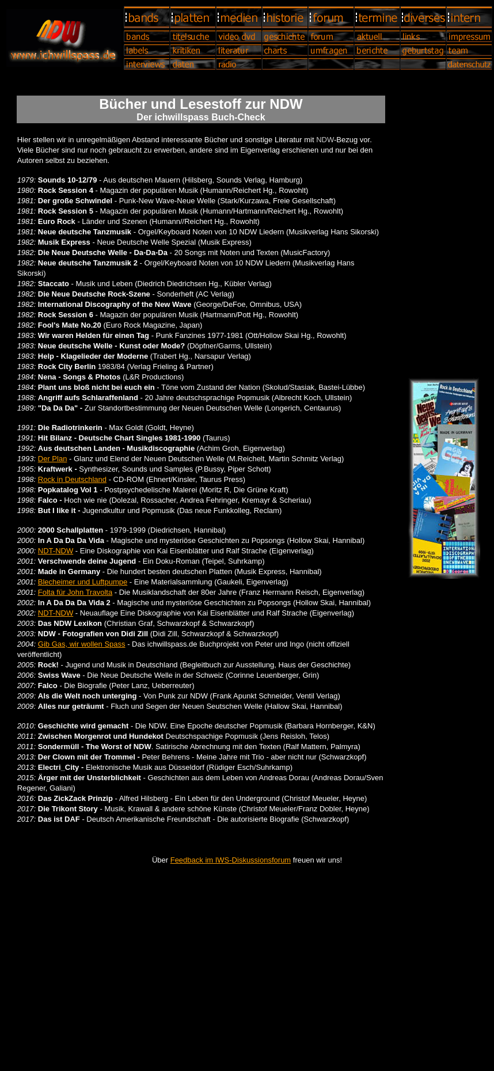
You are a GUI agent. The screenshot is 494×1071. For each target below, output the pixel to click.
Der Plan (52, 458)
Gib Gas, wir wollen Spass (82, 644)
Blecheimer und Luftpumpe (82, 582)
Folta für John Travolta (75, 592)
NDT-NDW (55, 550)
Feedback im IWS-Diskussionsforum (230, 860)
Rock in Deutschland (72, 479)
